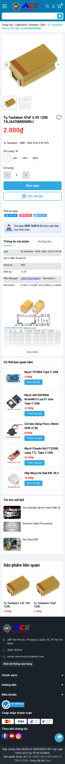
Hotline (47, 6)
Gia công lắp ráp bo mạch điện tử (41, 507)
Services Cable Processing (37, 523)
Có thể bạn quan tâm (18, 362)
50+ (15, 158)
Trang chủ (7, 24)
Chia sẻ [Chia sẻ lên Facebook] (10, 215)
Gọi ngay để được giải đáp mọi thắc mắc (36, 227)
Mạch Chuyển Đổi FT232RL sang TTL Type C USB (41, 450)
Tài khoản (53, 6)
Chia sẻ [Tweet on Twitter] (40, 215)
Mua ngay (32, 185)
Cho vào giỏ (35, 196)
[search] (60, 16)
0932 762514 (14, 650)
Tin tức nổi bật (13, 500)
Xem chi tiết (33, 382)
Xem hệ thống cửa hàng (17, 663)
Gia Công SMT (31, 539)
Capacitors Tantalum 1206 (30, 24)
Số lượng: (8, 168)
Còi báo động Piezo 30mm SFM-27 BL (41, 426)
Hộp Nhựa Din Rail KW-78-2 (41, 473)
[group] (32, 65)
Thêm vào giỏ (34, 413)
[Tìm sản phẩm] (32, 16)
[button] (58, 64)
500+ (35, 158)
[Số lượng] (16, 175)
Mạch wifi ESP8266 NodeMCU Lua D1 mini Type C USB (38, 399)
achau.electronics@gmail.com (25, 656)
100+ (25, 158)
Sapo (48, 760)
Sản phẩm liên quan (21, 565)
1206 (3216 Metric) (31, 278)
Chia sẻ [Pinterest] (25, 215)
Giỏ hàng (61, 6)
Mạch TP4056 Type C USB (41, 372)
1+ (7, 158)
